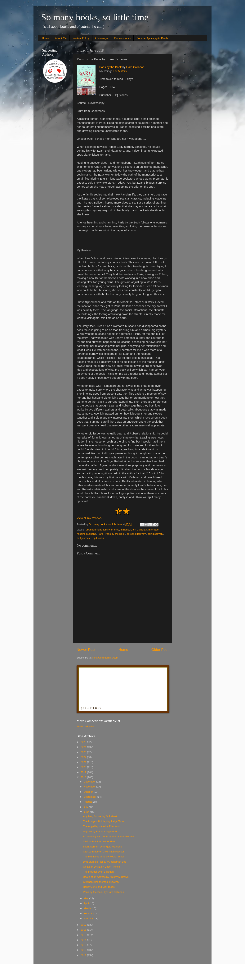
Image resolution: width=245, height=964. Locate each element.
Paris (101, 533)
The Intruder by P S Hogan (98, 871)
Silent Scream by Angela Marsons (102, 846)
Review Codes (122, 38)
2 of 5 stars (120, 71)
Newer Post (86, 650)
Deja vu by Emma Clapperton (100, 831)
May (86, 898)
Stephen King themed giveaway (101, 881)
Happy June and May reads (99, 886)
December (90, 781)
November (90, 786)
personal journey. (136, 533)
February (89, 913)
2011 (84, 955)
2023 (84, 752)
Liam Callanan (135, 67)
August (88, 801)
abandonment (94, 529)
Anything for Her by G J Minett (100, 816)
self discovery (155, 533)
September (90, 796)
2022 (84, 757)
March (87, 908)
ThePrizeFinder (85, 726)
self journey (83, 538)
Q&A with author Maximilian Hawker (103, 851)
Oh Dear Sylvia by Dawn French (101, 866)
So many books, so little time (94, 17)
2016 (84, 929)
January (89, 918)
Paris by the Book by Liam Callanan (103, 892)
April (87, 903)
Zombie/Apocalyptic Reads (152, 38)
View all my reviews (89, 518)
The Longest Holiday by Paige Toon (103, 821)
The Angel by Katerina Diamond (101, 826)
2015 (84, 935)
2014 (84, 940)
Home (45, 38)
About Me (60, 38)
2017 (84, 924)
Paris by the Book (110, 67)
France (115, 529)
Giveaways (101, 38)
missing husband (86, 533)
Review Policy (81, 38)
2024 (84, 747)
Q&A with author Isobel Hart (99, 841)
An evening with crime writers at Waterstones (109, 836)
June (87, 811)
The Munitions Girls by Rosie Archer (103, 856)
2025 (84, 742)
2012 (84, 949)
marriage (153, 529)
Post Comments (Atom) (105, 657)
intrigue (125, 529)
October (89, 791)
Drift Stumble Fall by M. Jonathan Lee (104, 861)
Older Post (159, 650)
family (106, 529)
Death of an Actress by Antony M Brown (106, 876)
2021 (84, 762)
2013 (84, 944)
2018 (84, 777)
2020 (84, 767)
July (86, 807)
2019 (84, 772)
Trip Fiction (97, 538)
